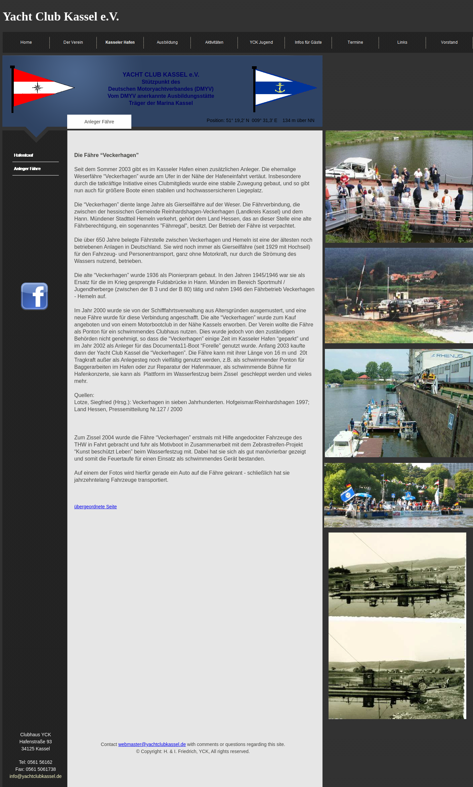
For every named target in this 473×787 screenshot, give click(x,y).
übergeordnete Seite (95, 506)
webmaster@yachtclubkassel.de (152, 744)
